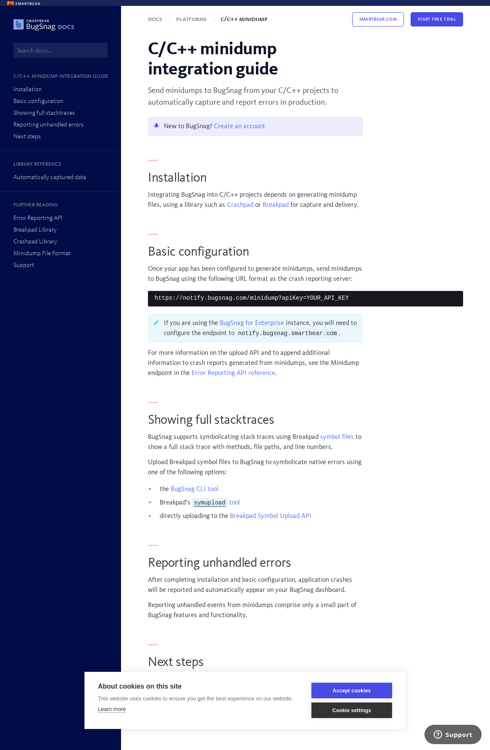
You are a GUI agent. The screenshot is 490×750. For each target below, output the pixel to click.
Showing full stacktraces (44, 113)
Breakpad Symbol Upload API (270, 516)
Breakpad (276, 205)
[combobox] (60, 50)
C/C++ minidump (244, 19)
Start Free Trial (437, 19)
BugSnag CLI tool (195, 489)
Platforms (192, 19)
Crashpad (240, 205)
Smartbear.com (378, 19)
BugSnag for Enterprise (252, 323)
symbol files (337, 437)
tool (216, 502)
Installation (27, 90)
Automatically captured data (49, 177)
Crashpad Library (35, 242)
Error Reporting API (38, 218)
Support (23, 265)
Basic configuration (38, 101)
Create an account (239, 126)
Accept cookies (352, 691)
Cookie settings (351, 710)
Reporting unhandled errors (48, 125)
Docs (156, 19)
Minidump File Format (42, 254)
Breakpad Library (35, 230)
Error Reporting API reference (233, 373)
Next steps (27, 137)
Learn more (112, 709)
